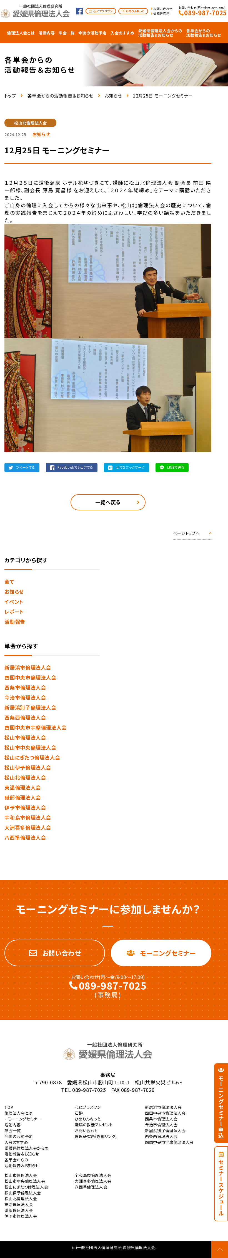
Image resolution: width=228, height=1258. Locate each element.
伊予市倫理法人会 (25, 807)
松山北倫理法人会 (25, 777)
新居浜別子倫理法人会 (30, 707)
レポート (14, 611)
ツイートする (25, 467)
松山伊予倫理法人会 (27, 767)
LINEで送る (175, 467)
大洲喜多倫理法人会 (27, 827)
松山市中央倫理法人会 (30, 747)
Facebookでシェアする (75, 467)
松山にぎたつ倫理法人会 (32, 757)
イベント (13, 601)
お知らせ (113, 95)
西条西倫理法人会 (25, 717)
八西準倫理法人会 (25, 837)
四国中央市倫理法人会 (30, 677)
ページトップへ (186, 533)
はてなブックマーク (130, 467)
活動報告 (14, 621)
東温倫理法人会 (22, 787)
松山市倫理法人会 (25, 737)
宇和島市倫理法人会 (27, 817)
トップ (10, 95)
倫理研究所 (161, 13)
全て (9, 581)
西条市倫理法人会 (25, 687)
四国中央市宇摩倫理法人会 (35, 727)
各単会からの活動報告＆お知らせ (60, 95)
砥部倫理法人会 (22, 797)
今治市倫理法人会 (25, 697)
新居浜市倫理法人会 (27, 667)
